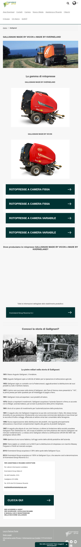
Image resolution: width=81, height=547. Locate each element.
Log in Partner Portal (10, 531)
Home (5, 28)
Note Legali (7, 535)
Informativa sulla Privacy (12, 538)
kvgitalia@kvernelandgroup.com (15, 487)
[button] (51, 544)
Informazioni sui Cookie (31, 538)
